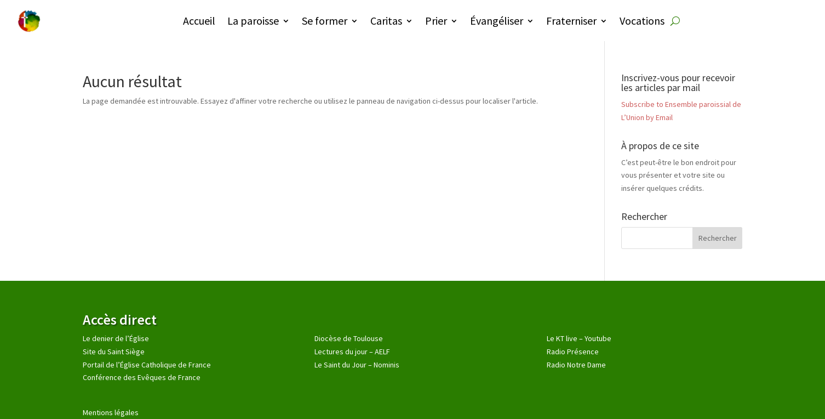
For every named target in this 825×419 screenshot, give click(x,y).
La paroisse (253, 20)
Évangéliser (496, 20)
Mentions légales (111, 412)
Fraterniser (571, 20)
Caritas (386, 20)
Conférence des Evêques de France (141, 377)
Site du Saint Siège (114, 351)
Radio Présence (573, 351)
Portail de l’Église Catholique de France (147, 365)
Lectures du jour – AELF (352, 351)
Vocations (642, 20)
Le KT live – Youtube (579, 338)
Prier (436, 20)
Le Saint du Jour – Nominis (356, 365)
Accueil (199, 20)
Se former (324, 20)
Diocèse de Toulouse (348, 338)
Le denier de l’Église (116, 338)
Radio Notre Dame (576, 365)
